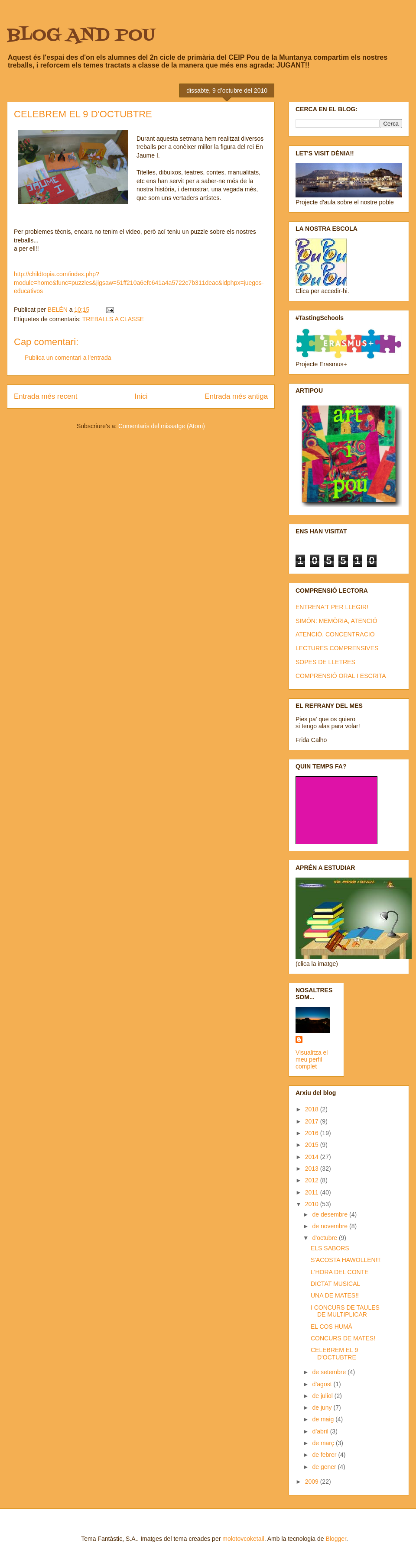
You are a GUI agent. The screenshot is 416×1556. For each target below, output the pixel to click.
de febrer (325, 1454)
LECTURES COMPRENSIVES (337, 648)
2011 (312, 1192)
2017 (312, 1121)
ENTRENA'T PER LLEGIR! (332, 607)
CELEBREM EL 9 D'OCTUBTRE (334, 1353)
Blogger (335, 1538)
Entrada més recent (45, 396)
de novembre (330, 1226)
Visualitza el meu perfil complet (312, 1059)
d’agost (322, 1384)
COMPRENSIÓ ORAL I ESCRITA (341, 675)
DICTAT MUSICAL (335, 1283)
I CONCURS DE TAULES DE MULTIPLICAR (345, 1311)
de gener (325, 1466)
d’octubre (325, 1237)
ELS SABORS (330, 1248)
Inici (141, 396)
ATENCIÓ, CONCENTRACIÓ (335, 634)
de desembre (330, 1214)
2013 (312, 1168)
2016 (312, 1133)
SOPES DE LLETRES (325, 662)
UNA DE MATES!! (335, 1295)
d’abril (321, 1431)
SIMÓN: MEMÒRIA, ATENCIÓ (336, 620)
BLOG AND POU (81, 36)
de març (323, 1443)
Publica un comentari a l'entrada (68, 357)
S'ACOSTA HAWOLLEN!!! (345, 1259)
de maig (323, 1419)
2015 (312, 1144)
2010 (312, 1204)
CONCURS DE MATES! (343, 1338)
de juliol (323, 1395)
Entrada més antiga (236, 396)
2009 (312, 1481)
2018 (312, 1109)
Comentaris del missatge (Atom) (161, 426)
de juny (322, 1407)
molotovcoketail (243, 1538)
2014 (312, 1156)
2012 (312, 1180)
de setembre (330, 1372)
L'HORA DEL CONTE (340, 1272)
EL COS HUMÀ (331, 1326)
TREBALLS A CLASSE (113, 319)
